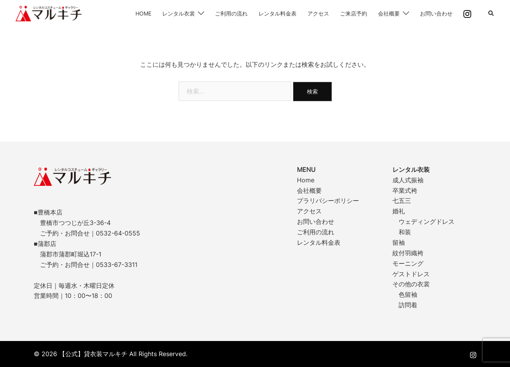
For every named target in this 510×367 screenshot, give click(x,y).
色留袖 (408, 294)
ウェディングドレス (426, 221)
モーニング (407, 263)
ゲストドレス (411, 274)
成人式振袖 (407, 180)
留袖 (398, 242)
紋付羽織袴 (407, 253)
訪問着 (408, 305)
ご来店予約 (353, 13)
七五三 (401, 200)
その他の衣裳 (411, 284)
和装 (405, 232)
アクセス (318, 13)
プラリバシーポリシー (328, 200)
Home (305, 180)
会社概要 (389, 13)
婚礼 (398, 211)
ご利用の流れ (231, 13)
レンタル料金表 (277, 13)
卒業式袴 (404, 190)
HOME (143, 13)
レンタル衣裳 (178, 13)
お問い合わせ (436, 13)
